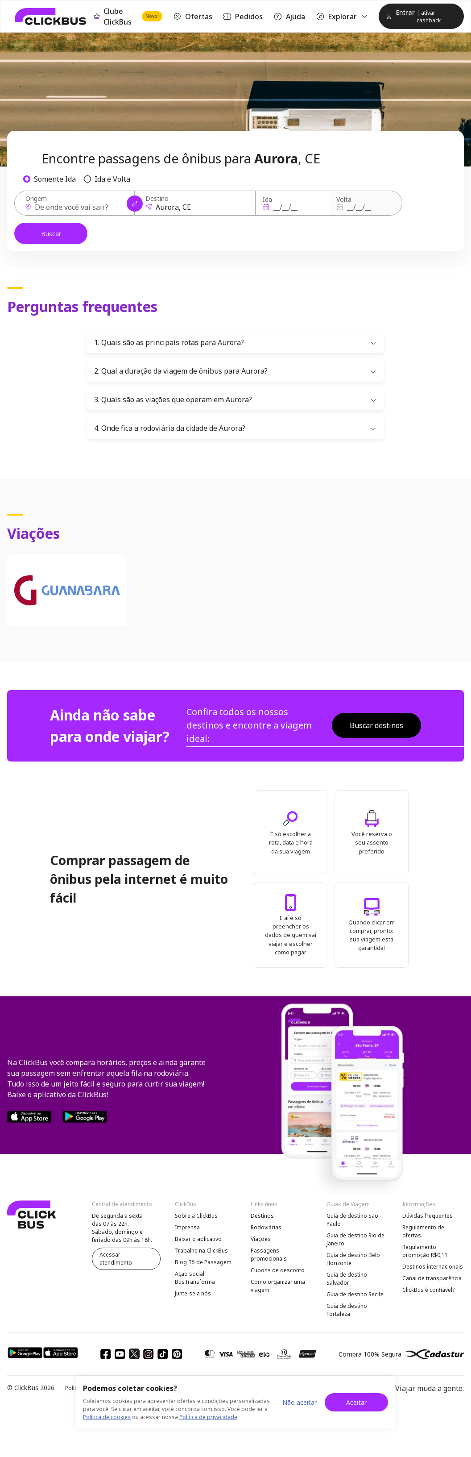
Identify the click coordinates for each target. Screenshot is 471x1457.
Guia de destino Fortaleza (346, 1310)
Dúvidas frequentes (427, 1216)
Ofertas (192, 16)
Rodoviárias (266, 1227)
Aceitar (356, 1402)
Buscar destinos (376, 725)
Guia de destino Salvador (346, 1278)
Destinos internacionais (432, 1266)
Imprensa (187, 1227)
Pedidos (243, 16)
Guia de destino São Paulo (352, 1220)
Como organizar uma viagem (278, 1286)
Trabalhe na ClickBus (201, 1250)
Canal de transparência (432, 1278)
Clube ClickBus (128, 16)
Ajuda (289, 16)
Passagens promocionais (269, 1254)
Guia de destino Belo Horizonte (353, 1259)
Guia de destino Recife (355, 1294)
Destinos (262, 1216)
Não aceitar (299, 1402)
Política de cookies (107, 1417)
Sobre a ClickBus (196, 1216)
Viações (261, 1239)
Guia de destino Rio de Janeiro (355, 1239)
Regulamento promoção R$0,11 (425, 1251)
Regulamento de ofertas (423, 1231)
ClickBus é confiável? (428, 1290)
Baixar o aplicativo (198, 1239)
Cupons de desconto (278, 1270)
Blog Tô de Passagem (203, 1262)
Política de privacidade (208, 1417)
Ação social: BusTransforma (195, 1278)
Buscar (51, 233)
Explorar (342, 16)
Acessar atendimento (115, 1258)
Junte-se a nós (193, 1293)
